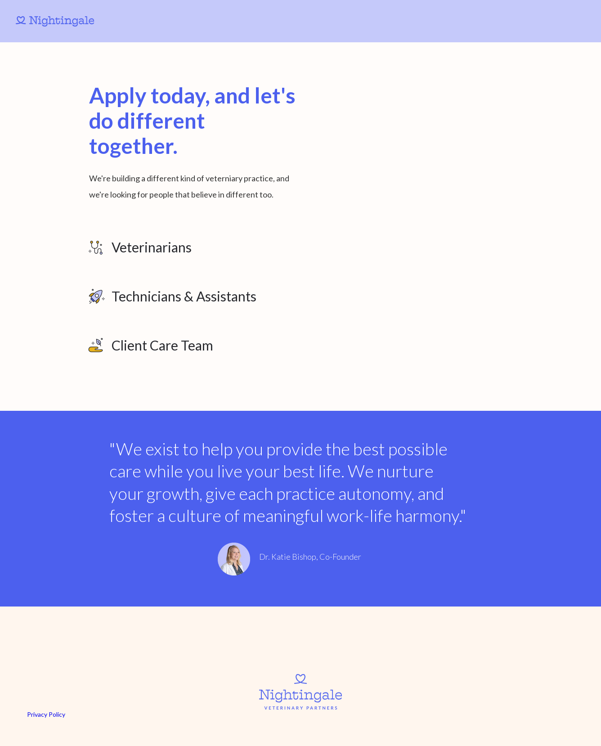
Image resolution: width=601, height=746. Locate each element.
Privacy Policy (46, 714)
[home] (62, 21)
